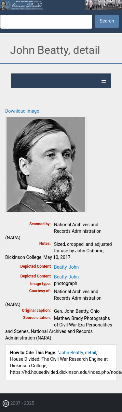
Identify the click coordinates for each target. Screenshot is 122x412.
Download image (22, 111)
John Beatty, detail (77, 352)
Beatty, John (66, 267)
